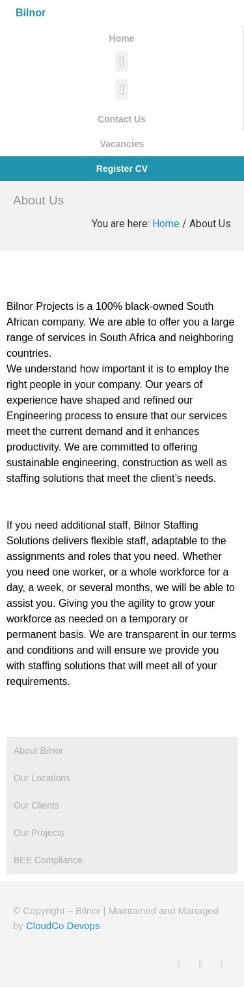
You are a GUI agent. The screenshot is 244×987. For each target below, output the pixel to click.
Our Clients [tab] (36, 805)
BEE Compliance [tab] (48, 860)
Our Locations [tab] (42, 778)
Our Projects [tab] (39, 832)
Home (166, 223)
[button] (121, 61)
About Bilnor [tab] (38, 750)
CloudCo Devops (63, 925)
